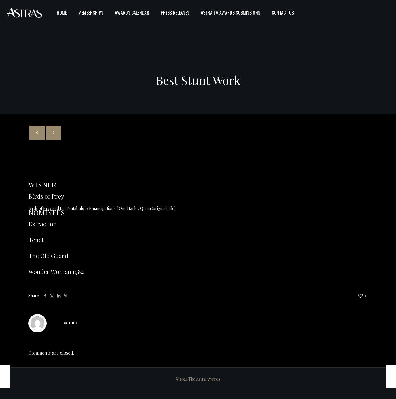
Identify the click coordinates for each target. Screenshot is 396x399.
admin (70, 323)
